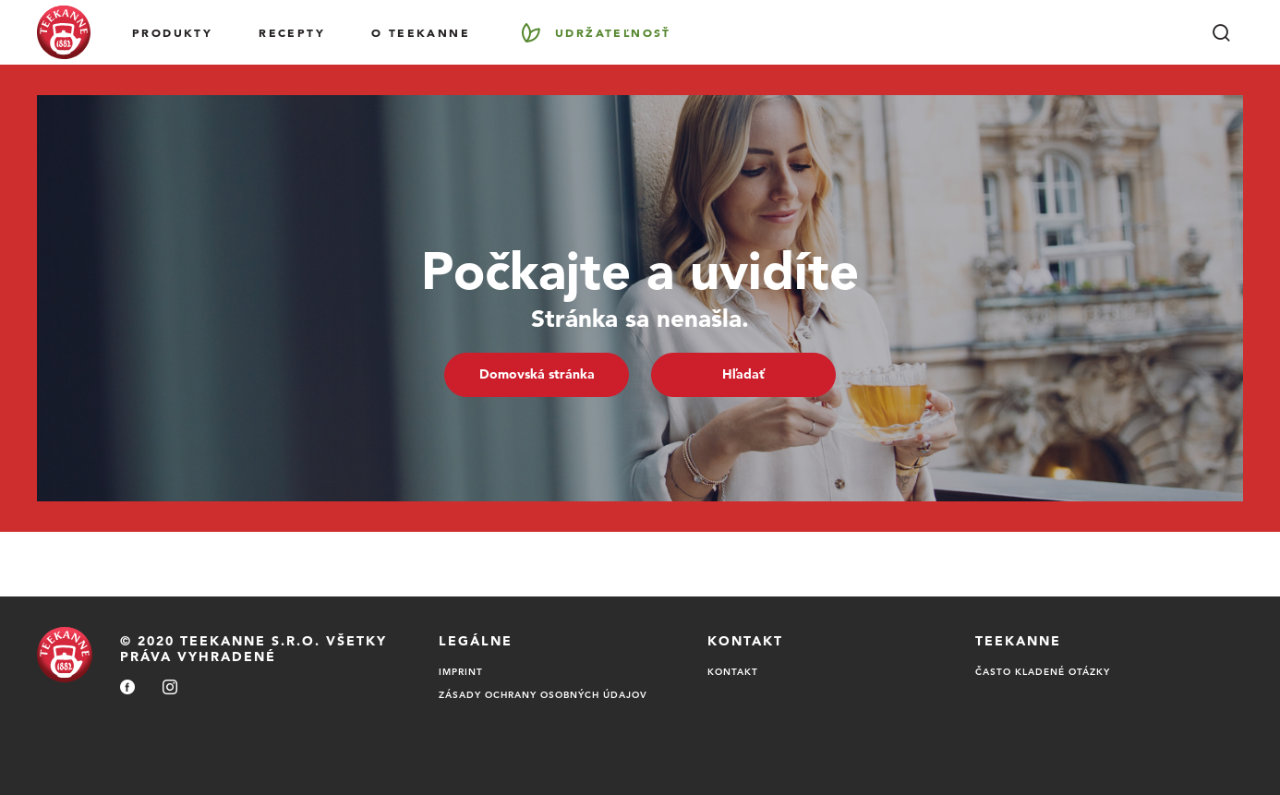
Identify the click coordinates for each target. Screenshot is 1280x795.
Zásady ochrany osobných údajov (543, 694)
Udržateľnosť (613, 32)
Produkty (172, 32)
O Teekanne (420, 32)
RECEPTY (292, 32)
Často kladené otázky (1042, 671)
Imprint (461, 671)
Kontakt (732, 671)
